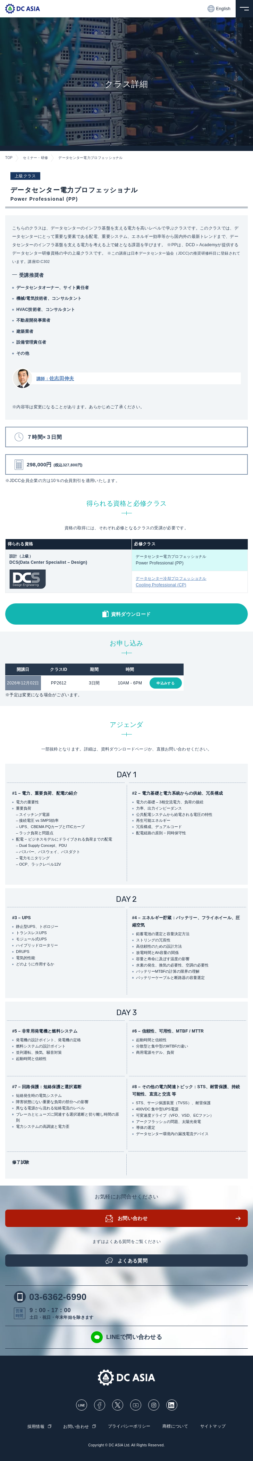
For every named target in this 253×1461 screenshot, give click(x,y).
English (219, 8)
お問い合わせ (132, 1218)
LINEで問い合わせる (126, 1337)
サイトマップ (213, 1426)
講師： (55, 378)
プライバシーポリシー (129, 1426)
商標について (175, 1426)
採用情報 (35, 1426)
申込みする (166, 683)
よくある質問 (132, 1260)
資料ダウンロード (131, 614)
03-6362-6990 (50, 1297)
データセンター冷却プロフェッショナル (190, 582)
